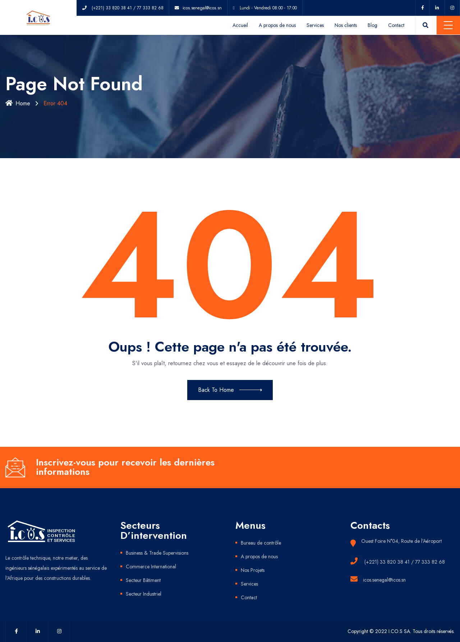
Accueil (240, 25)
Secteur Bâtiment (143, 580)
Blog (372, 25)
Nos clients (346, 25)
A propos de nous (277, 25)
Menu (448, 25)
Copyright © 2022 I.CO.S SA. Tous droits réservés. (401, 631)
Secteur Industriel (143, 593)
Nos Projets (252, 570)
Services (315, 25)
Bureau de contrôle (261, 542)
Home (17, 103)
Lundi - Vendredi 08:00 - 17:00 (268, 8)
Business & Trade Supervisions (157, 552)
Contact (396, 25)
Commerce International (151, 566)
